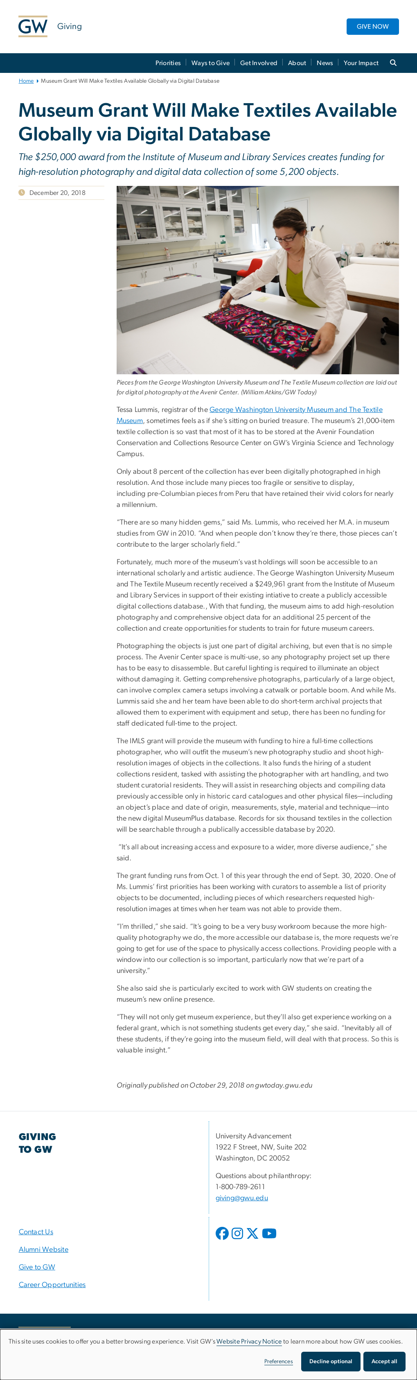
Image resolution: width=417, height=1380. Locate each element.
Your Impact (361, 63)
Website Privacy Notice (249, 1341)
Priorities (168, 63)
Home (26, 81)
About (297, 63)
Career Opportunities (52, 1285)
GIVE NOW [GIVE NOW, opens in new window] (373, 26)
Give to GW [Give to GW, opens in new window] (37, 1267)
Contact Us (36, 1232)
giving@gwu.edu (242, 1198)
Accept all (384, 1361)
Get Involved (258, 63)
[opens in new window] (223, 1239)
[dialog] (208, 1354)
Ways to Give (211, 63)
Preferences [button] (278, 1361)
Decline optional (330, 1361)
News (325, 63)
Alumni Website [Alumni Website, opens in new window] (44, 1249)
